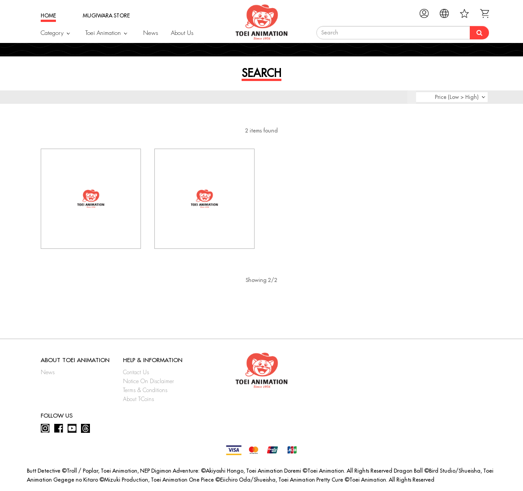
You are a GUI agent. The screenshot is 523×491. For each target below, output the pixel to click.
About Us (182, 33)
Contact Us (136, 372)
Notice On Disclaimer (148, 381)
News (150, 33)
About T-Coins (138, 399)
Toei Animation (103, 33)
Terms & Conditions (145, 390)
